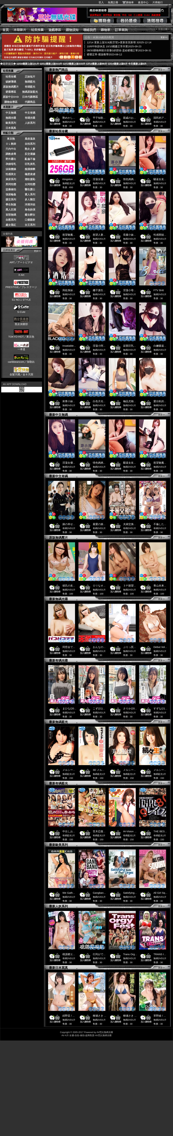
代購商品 (30, 101)
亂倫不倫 (30, 158)
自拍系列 (30, 143)
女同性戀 (30, 184)
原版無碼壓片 (11, 86)
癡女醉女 (30, 214)
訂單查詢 (121, 30)
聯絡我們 (89, 30)
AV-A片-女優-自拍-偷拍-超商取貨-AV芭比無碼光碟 (86, 1035)
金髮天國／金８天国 (21, 373)
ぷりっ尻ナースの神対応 (137, 647)
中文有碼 (30, 112)
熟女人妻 (30, 148)
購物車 (130, 2)
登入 (101, 2)
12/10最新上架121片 (28, 63)
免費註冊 (113, 2)
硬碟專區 (11, 91)
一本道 (21, 348)
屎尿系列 (11, 179)
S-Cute (21, 310)
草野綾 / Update (162, 1015)
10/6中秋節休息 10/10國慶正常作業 (114, 46)
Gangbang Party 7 (103, 892)
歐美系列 (11, 122)
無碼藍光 (30, 81)
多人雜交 (30, 199)
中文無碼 (11, 112)
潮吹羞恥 (30, 179)
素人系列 (30, 194)
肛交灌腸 (30, 153)
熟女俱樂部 (21, 323)
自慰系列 (11, 219)
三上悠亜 (137, 15)
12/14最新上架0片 (117, 63)
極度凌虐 (30, 174)
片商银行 (159, 2)
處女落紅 (11, 224)
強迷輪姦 (11, 194)
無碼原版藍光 (30, 91)
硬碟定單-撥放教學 (105, 54)
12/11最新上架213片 (51, 63)
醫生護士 (30, 189)
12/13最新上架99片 (96, 63)
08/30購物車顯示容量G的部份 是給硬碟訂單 (119, 50)
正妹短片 (30, 76)
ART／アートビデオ (21, 261)
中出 (124, 15)
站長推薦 (37, 30)
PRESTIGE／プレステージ (21, 286)
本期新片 (20, 30)
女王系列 (30, 224)
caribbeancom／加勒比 (21, 360)
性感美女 (11, 174)
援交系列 (11, 199)
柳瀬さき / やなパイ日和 (137, 1015)
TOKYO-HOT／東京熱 (21, 335)
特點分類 (8, 132)
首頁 (5, 30)
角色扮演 (30, 209)
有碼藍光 (30, 86)
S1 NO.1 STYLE (21, 298)
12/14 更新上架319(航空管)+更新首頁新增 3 (119, 42)
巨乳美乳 (30, 164)
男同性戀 (11, 184)
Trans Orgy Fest (132, 954)
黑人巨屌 (11, 209)
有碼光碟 (30, 117)
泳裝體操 (11, 169)
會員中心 (143, 2)
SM (130, 15)
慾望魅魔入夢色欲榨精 (75, 234)
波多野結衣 (95, 15)
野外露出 (11, 158)
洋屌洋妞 (30, 204)
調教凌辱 (11, 153)
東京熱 (117, 15)
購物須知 (72, 30)
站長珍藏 (11, 76)
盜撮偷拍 (11, 189)
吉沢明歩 (107, 15)
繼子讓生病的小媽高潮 (106, 290)
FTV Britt (158, 290)
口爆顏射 (30, 219)
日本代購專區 (30, 96)
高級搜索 (155, 15)
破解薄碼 (11, 81)
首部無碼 (11, 214)
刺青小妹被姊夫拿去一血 (76, 401)
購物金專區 (10, 101)
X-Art (147, 15)
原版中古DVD (11, 96)
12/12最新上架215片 (74, 63)
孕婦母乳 (11, 164)
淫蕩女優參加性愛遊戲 (106, 179)
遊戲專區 (54, 30)
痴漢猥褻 (30, 169)
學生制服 (11, 204)
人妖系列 (30, 122)
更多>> (37, 251)
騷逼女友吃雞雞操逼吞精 (137, 462)
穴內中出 (11, 148)
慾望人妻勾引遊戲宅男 (106, 234)
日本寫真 (11, 127)
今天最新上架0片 (137, 63)
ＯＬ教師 (11, 143)
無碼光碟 (11, 117)
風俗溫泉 (30, 138)
